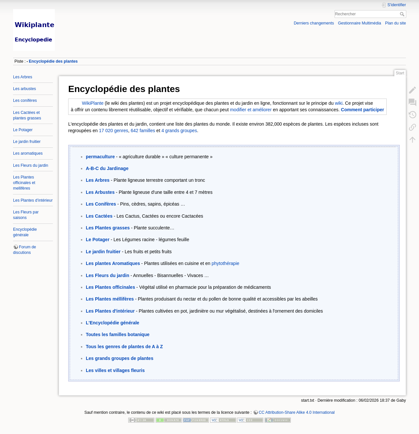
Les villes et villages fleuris (115, 370)
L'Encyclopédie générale (112, 322)
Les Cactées (99, 216)
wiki (338, 103)
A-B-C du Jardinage (107, 168)
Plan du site (395, 23)
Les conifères (25, 100)
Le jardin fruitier (26, 141)
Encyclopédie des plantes (53, 61)
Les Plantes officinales (110, 287)
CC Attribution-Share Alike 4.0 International (297, 412)
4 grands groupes (179, 130)
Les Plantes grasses (108, 227)
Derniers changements (314, 23)
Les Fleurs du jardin (30, 165)
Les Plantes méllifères (110, 299)
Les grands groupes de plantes (119, 358)
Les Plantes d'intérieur (110, 311)
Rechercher (403, 14)
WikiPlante (92, 103)
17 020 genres (113, 130)
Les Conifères (101, 204)
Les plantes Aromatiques (113, 263)
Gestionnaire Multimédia (359, 23)
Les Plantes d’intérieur (33, 200)
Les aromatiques (28, 153)
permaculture (100, 156)
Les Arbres (22, 77)
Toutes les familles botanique (117, 334)
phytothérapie (225, 263)
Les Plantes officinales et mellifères (24, 183)
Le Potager (23, 130)
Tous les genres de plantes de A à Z (124, 346)
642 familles (143, 130)
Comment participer (362, 109)
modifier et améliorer (251, 109)
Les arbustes (24, 88)
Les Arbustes (100, 192)
